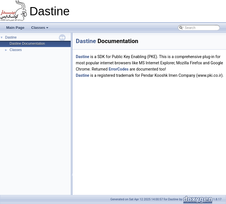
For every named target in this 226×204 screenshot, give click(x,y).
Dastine (11, 37)
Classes (39, 28)
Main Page (15, 28)
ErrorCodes (119, 69)
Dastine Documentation (27, 44)
